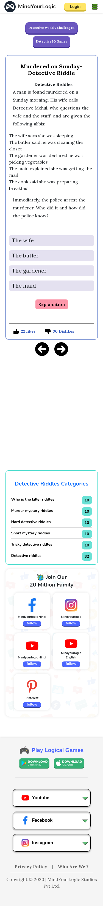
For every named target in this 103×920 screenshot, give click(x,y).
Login (75, 6)
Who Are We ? (73, 866)
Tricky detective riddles (31, 544)
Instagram (37, 843)
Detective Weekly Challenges (51, 28)
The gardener (29, 270)
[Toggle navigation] (94, 6)
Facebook (37, 820)
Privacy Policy (31, 866)
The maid (24, 285)
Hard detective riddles (31, 521)
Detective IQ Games (51, 41)
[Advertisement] (52, 913)
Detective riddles (26, 555)
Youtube (35, 798)
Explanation (51, 304)
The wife (23, 240)
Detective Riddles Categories (51, 483)
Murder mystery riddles (32, 510)
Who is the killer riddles (32, 499)
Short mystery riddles (30, 533)
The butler (25, 255)
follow (32, 623)
